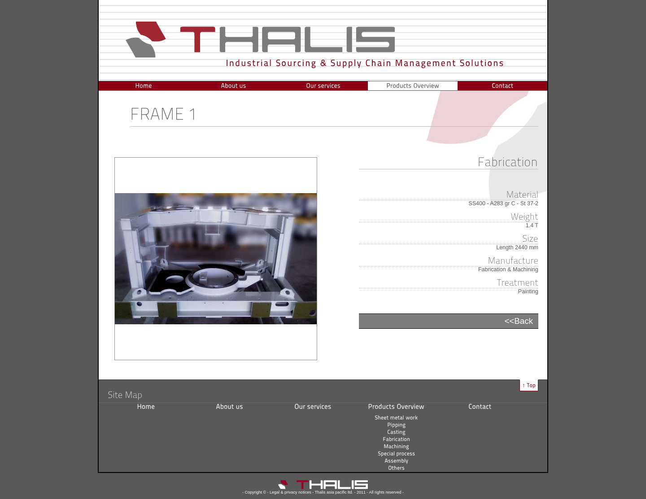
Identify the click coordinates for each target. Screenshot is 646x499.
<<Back (518, 321)
